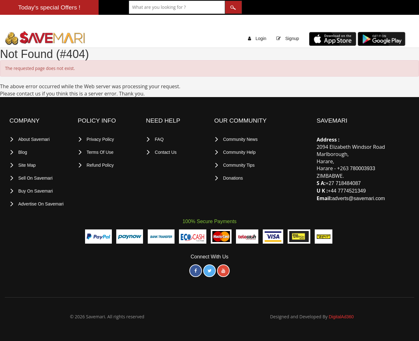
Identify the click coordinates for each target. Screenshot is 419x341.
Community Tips (239, 165)
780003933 (362, 168)
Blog (22, 152)
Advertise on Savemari (41, 203)
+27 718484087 (343, 183)
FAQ (159, 139)
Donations (233, 178)
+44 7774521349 (347, 191)
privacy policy (100, 139)
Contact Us (165, 152)
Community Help (239, 152)
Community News (240, 139)
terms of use (100, 152)
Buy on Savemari (35, 191)
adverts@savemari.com (358, 198)
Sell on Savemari (35, 178)
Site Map (27, 165)
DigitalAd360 (341, 316)
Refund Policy (100, 165)
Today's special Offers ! (49, 7)
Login (260, 38)
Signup (292, 38)
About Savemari (34, 139)
